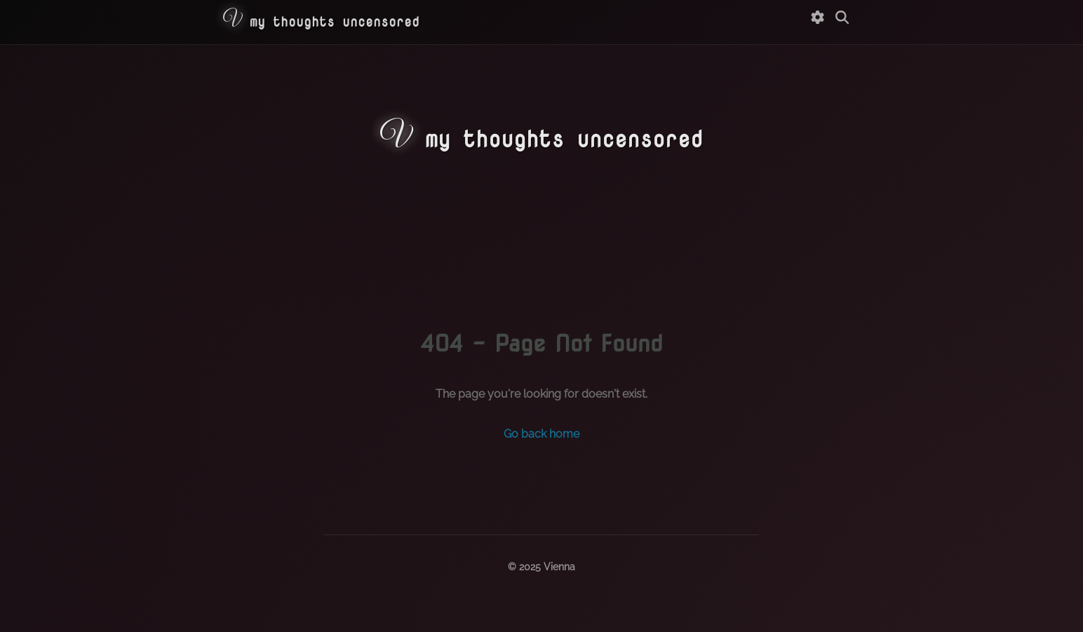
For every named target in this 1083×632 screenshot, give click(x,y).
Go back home (541, 434)
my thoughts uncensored (321, 21)
